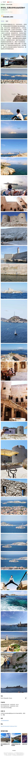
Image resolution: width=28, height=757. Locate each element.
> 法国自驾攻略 (8, 4)
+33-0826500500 (5, 720)
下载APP (3, 2)
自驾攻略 (3, 4)
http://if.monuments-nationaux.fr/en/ (9, 726)
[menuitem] (3, 1)
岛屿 (7, 21)
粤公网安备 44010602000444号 (18, 755)
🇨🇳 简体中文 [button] (10, 2)
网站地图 (14, 750)
